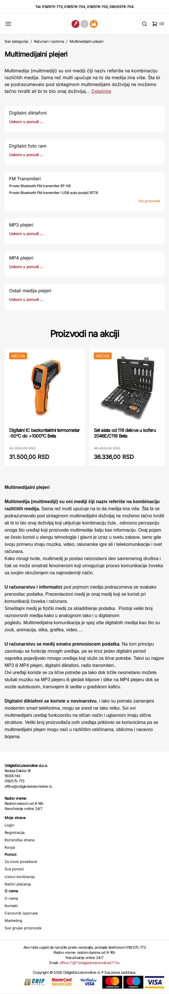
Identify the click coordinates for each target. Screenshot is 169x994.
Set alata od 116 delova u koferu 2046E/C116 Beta (125, 433)
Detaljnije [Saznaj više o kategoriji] (101, 91)
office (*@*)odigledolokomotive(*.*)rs (90, 962)
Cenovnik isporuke (21, 913)
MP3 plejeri (21, 225)
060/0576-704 (121, 7)
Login (9, 825)
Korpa (10, 847)
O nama (11, 898)
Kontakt (11, 905)
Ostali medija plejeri (30, 290)
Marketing (13, 920)
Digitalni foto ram (27, 146)
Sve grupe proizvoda (23, 928)
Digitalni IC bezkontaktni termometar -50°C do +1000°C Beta (44, 433)
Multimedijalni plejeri (86, 41)
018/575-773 (52, 7)
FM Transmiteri (25, 178)
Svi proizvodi (149, 201)
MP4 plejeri (21, 258)
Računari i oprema (49, 41)
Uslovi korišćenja (19, 876)
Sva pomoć (14, 869)
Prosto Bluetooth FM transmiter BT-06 (39, 186)
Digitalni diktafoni (28, 113)
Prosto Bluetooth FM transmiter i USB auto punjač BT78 (53, 193)
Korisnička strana (19, 840)
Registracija (15, 832)
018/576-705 (97, 7)
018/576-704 (74, 7)
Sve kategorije (16, 41)
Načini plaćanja (18, 884)
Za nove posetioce (21, 861)
